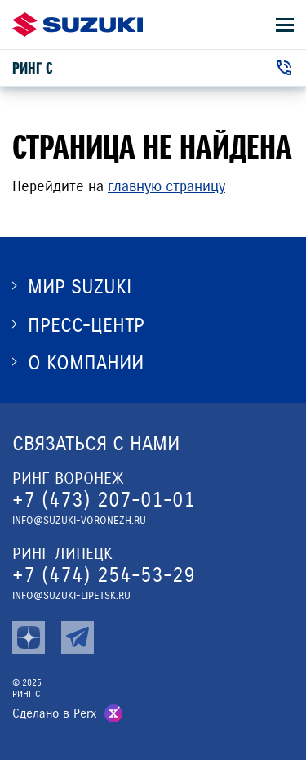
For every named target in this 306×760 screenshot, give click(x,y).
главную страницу (166, 186)
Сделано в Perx (54, 713)
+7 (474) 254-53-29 (103, 575)
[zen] (28, 637)
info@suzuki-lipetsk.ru (71, 595)
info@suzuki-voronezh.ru (79, 520)
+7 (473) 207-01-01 (103, 500)
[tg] (77, 637)
